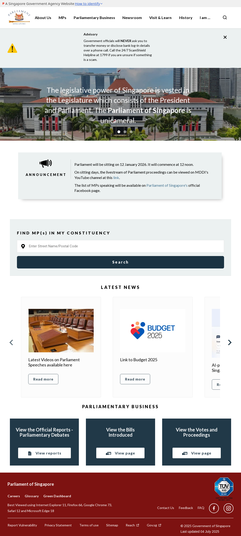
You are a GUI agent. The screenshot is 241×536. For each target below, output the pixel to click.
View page (120, 453)
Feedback (186, 508)
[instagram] (226, 508)
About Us (43, 17)
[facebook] (214, 508)
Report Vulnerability (22, 525)
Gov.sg (154, 525)
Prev (11, 342)
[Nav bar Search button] (224, 17)
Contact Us (165, 508)
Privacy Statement (58, 525)
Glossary (32, 496)
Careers (14, 496)
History (186, 17)
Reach (132, 525)
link (116, 177)
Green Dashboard (57, 496)
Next (229, 342)
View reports (44, 453)
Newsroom (132, 17)
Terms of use (89, 525)
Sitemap (112, 525)
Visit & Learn (160, 17)
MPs (62, 17)
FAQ (201, 508)
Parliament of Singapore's (167, 185)
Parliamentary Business (94, 17)
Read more (43, 379)
